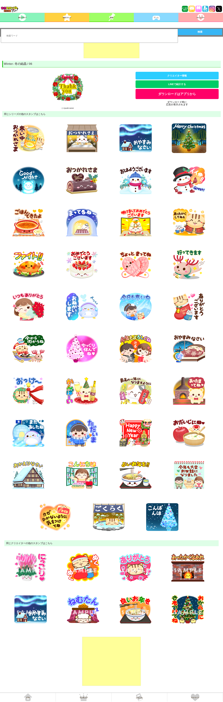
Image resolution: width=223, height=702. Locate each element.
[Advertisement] (111, 49)
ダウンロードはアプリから (177, 94)
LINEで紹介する (177, 84)
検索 (200, 31)
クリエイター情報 (177, 75)
